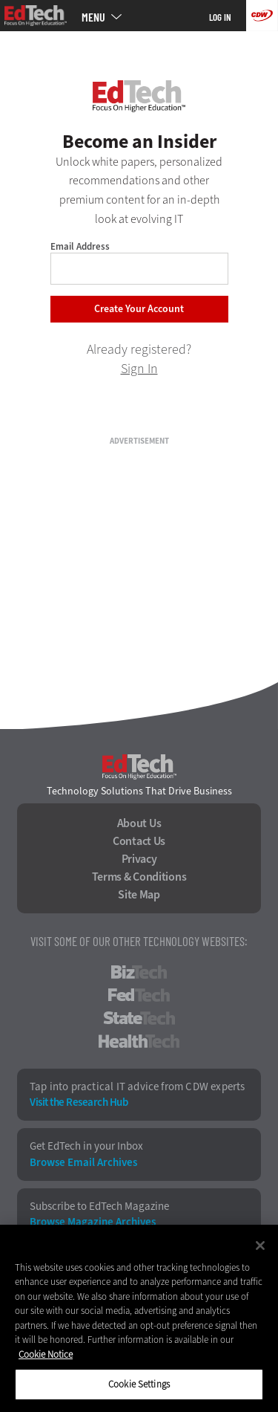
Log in (220, 17)
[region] (139, 1318)
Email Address (80, 246)
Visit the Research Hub (79, 1102)
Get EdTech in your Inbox (86, 1146)
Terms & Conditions (139, 877)
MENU (93, 17)
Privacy (139, 859)
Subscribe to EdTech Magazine (99, 1206)
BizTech (139, 972)
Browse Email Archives (83, 1162)
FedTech (139, 995)
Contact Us (139, 841)
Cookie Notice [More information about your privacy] (46, 1354)
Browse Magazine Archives (93, 1222)
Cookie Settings (139, 1384)
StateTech (139, 1018)
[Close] (260, 1245)
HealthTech (139, 1041)
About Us (139, 823)
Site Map (139, 895)
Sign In (139, 369)
